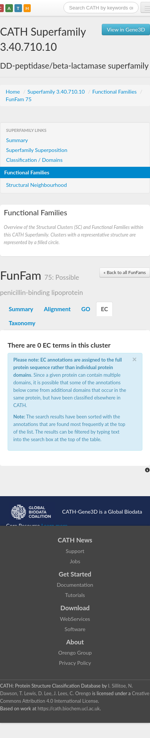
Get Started (75, 574)
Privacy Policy (75, 663)
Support (75, 551)
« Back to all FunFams (125, 272)
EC (104, 309)
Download (75, 608)
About (75, 642)
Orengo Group (75, 652)
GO (85, 309)
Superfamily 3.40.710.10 (56, 91)
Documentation (75, 584)
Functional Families (115, 91)
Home (13, 91)
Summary (17, 140)
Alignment (57, 309)
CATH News (75, 540)
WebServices (75, 619)
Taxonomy (22, 323)
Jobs (75, 561)
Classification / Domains (34, 160)
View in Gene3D (126, 29)
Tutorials (75, 595)
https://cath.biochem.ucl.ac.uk (69, 708)
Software (75, 629)
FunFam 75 (19, 99)
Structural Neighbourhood (36, 185)
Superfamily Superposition (36, 150)
